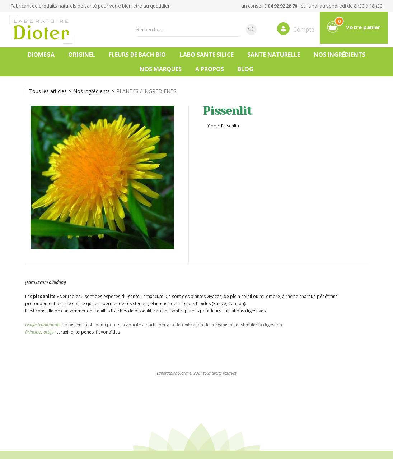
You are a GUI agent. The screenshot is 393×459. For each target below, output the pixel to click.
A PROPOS (209, 69)
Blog (245, 69)
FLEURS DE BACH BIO (137, 55)
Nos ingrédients (339, 55)
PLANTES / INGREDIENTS (146, 91)
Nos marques (161, 69)
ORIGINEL (81, 55)
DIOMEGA (41, 55)
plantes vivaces (206, 296)
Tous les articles (48, 91)
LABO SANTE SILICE (207, 55)
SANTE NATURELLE (273, 55)
